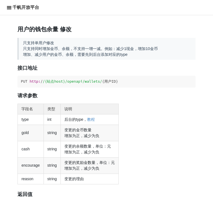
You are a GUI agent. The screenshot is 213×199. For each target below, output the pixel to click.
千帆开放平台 (25, 7)
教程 (91, 119)
